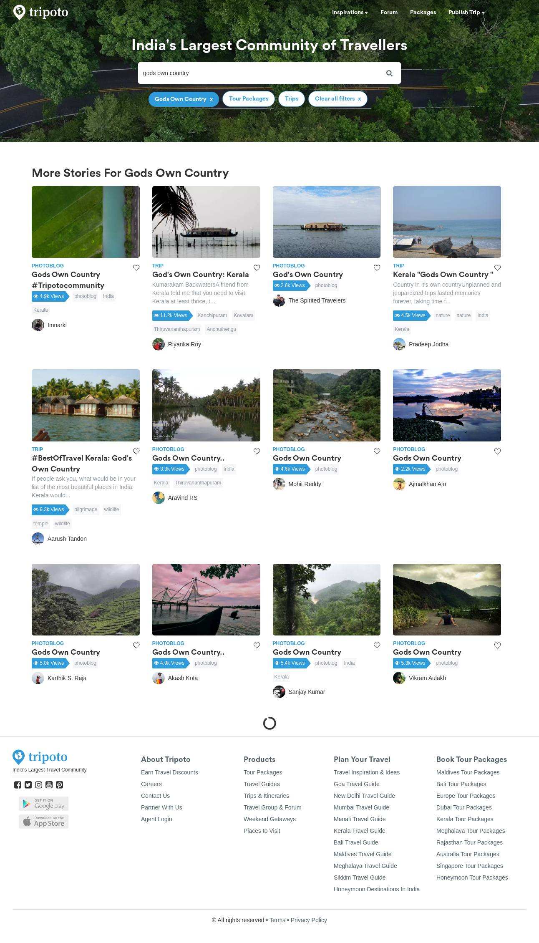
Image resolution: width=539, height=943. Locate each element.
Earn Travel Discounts (169, 772)
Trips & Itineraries (266, 795)
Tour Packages (263, 772)
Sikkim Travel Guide (359, 877)
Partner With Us (161, 807)
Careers (151, 784)
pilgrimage (85, 509)
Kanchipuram (212, 315)
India (108, 296)
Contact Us (155, 795)
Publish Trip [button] (466, 12)
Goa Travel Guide (357, 784)
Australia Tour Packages (467, 854)
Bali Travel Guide (356, 842)
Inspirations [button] (350, 12)
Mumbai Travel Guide (361, 807)
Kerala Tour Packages (465, 819)
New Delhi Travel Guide (364, 795)
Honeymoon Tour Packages (472, 877)
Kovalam (243, 315)
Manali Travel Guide (360, 819)
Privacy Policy (309, 920)
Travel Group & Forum (273, 807)
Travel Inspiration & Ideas (367, 772)
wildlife (111, 509)
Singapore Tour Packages (469, 865)
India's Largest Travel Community (50, 770)
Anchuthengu (221, 329)
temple (40, 524)
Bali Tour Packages (461, 784)
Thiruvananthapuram (177, 329)
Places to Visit (262, 830)
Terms (277, 920)
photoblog (85, 296)
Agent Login (156, 819)
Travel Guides (262, 784)
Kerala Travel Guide (359, 830)
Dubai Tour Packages (464, 807)
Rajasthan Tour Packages (469, 842)
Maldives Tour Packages (467, 772)
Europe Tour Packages (465, 795)
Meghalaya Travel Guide (365, 865)
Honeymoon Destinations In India (377, 889)
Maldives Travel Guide (363, 854)
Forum (389, 12)
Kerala (40, 310)
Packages (423, 12)
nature (443, 315)
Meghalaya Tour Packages (470, 830)
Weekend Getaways (270, 819)
